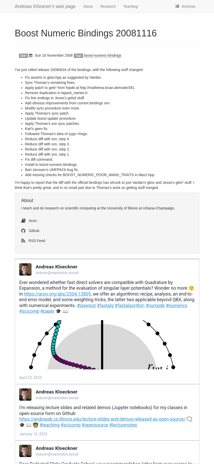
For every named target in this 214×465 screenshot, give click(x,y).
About (88, 6)
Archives (186, 6)
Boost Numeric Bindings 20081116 (86, 33)
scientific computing (80, 208)
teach (27, 208)
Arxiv (29, 221)
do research (49, 208)
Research (108, 6)
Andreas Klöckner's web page (45, 6)
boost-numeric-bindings (102, 55)
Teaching (131, 6)
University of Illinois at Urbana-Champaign (140, 208)
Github (30, 231)
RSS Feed (33, 241)
